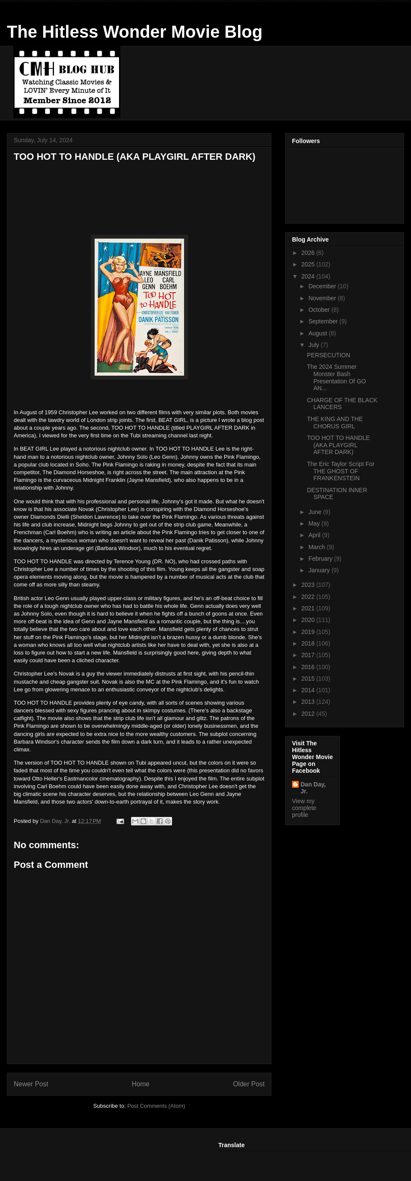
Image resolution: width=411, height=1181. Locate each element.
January (319, 570)
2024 (308, 276)
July (314, 344)
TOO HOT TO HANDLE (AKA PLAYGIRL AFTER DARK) (338, 445)
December (322, 286)
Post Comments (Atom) (156, 1106)
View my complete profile (304, 808)
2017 (308, 655)
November (322, 298)
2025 (308, 264)
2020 (308, 619)
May (314, 523)
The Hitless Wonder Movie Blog (134, 31)
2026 (308, 252)
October (319, 309)
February (321, 558)
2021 (308, 608)
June (315, 511)
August (318, 333)
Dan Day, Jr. (313, 788)
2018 (308, 643)
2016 (308, 667)
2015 (308, 678)
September (323, 321)
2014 (308, 690)
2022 (308, 596)
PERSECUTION (328, 355)
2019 (308, 631)
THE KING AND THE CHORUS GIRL (335, 423)
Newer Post (31, 1084)
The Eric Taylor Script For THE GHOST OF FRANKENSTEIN (341, 471)
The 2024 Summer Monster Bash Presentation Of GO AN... (336, 377)
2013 (308, 701)
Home (141, 1084)
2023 (308, 584)
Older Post (249, 1084)
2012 (308, 713)
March (317, 547)
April (315, 535)
